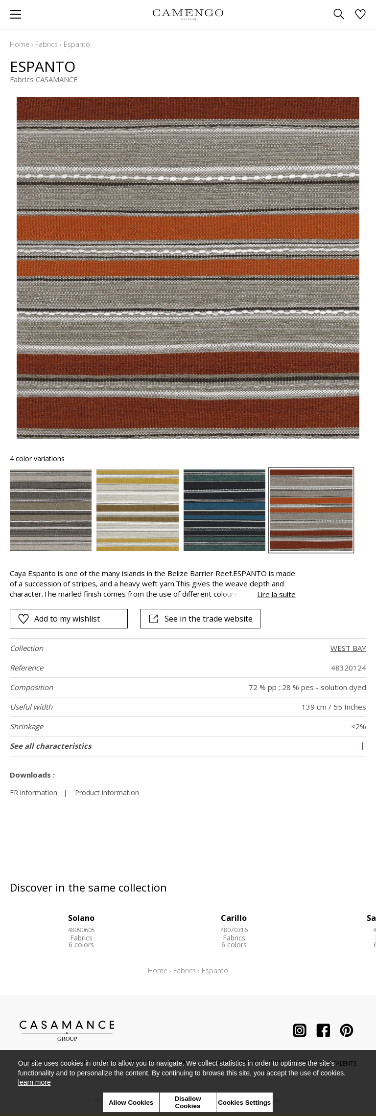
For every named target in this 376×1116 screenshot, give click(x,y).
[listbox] (188, 510)
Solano (81, 918)
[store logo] (187, 14)
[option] (51, 510)
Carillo (234, 918)
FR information (33, 792)
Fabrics (46, 44)
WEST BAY (348, 648)
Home (19, 44)
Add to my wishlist (59, 619)
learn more (34, 1082)
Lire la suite (276, 594)
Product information (107, 792)
